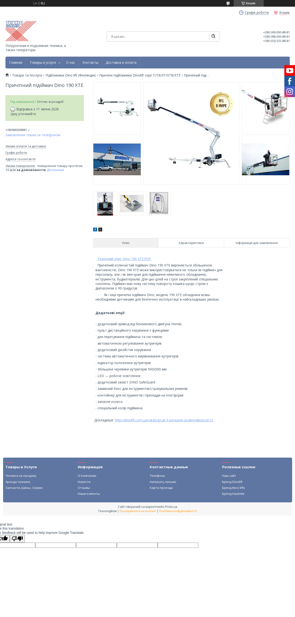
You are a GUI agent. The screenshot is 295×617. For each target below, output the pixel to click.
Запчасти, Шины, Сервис (24, 488)
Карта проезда (161, 488)
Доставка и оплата (121, 62)
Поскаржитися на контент (138, 511)
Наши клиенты (89, 493)
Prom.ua (171, 506)
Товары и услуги (43, 62)
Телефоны (157, 475)
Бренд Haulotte (233, 493)
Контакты (90, 62)
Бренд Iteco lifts (233, 488)
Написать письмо (163, 482)
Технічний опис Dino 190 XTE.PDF (124, 259)
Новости (84, 482)
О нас (70, 62)
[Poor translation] (17, 539)
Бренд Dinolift (232, 482)
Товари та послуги (27, 75)
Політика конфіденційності (178, 511)
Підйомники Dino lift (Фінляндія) (70, 75)
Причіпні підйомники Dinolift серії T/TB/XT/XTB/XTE (140, 75)
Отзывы (84, 488)
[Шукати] (213, 36)
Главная (15, 62)
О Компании (87, 475)
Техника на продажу (20, 475)
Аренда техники (17, 482)
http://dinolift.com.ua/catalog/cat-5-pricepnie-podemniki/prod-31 (164, 420)
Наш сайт (229, 475)
